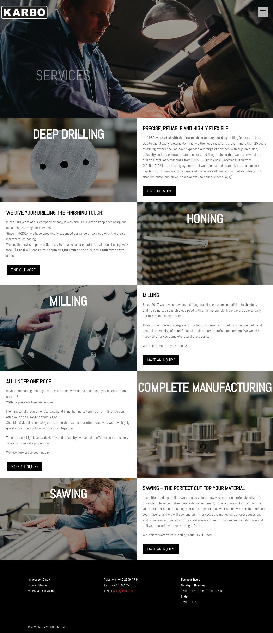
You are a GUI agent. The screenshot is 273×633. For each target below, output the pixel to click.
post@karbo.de (123, 591)
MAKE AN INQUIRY (161, 360)
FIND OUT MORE (159, 191)
